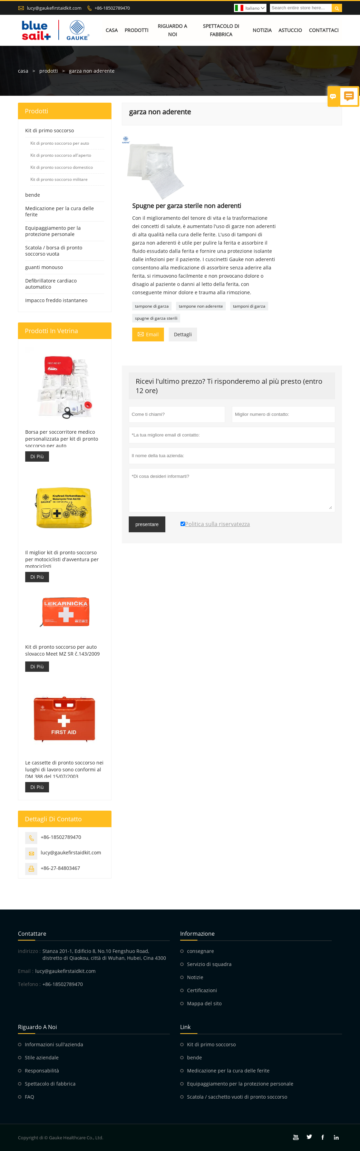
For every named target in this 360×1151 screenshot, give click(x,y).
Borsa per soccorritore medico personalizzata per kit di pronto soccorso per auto (61, 439)
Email (148, 334)
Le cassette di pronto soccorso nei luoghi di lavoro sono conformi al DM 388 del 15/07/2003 (64, 769)
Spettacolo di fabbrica (221, 30)
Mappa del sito (204, 1003)
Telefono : (29, 984)
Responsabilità (42, 1070)
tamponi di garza (249, 306)
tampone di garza (152, 306)
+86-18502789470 (112, 8)
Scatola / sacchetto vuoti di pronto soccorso (237, 1096)
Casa (112, 30)
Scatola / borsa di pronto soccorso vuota (53, 250)
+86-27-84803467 (60, 868)
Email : (25, 971)
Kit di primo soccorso (49, 130)
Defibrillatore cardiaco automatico (51, 283)
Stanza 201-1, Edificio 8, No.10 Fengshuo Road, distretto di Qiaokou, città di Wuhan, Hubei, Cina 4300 (104, 954)
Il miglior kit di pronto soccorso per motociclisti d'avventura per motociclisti (62, 559)
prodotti (48, 71)
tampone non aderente (201, 306)
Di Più (37, 456)
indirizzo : (29, 951)
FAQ (29, 1096)
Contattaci (324, 30)
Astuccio (290, 30)
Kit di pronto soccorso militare (59, 179)
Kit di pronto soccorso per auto (59, 143)
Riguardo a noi (172, 30)
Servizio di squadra (209, 964)
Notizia (262, 30)
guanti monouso (44, 267)
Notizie (195, 977)
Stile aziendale (42, 1057)
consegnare (200, 951)
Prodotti (136, 30)
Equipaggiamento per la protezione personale (53, 231)
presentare (147, 524)
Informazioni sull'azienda (54, 1044)
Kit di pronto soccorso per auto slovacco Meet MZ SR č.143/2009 (62, 650)
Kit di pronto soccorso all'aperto (60, 155)
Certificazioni (202, 990)
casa (23, 71)
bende (32, 195)
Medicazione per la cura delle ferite (59, 211)
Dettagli (183, 334)
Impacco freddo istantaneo (56, 300)
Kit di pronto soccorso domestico (61, 167)
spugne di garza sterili (156, 318)
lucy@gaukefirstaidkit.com (54, 8)
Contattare (32, 933)
